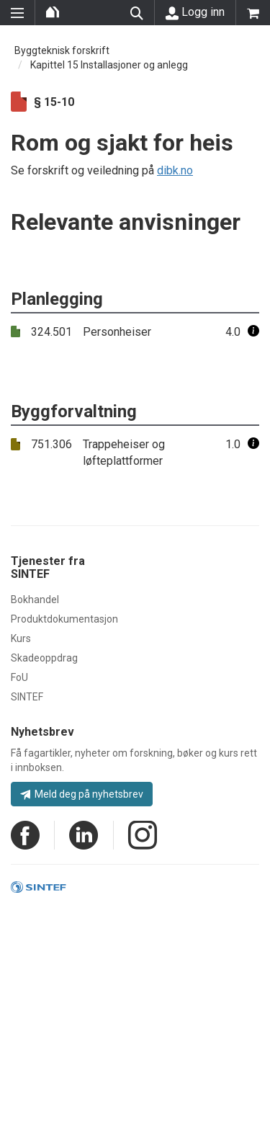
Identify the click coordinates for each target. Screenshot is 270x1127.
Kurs (21, 638)
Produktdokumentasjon (64, 619)
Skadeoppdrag (44, 658)
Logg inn (195, 12)
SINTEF (27, 697)
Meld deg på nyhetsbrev (81, 794)
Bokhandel (35, 599)
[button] (253, 332)
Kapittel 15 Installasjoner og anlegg (109, 65)
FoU (19, 677)
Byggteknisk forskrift (61, 50)
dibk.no (175, 170)
